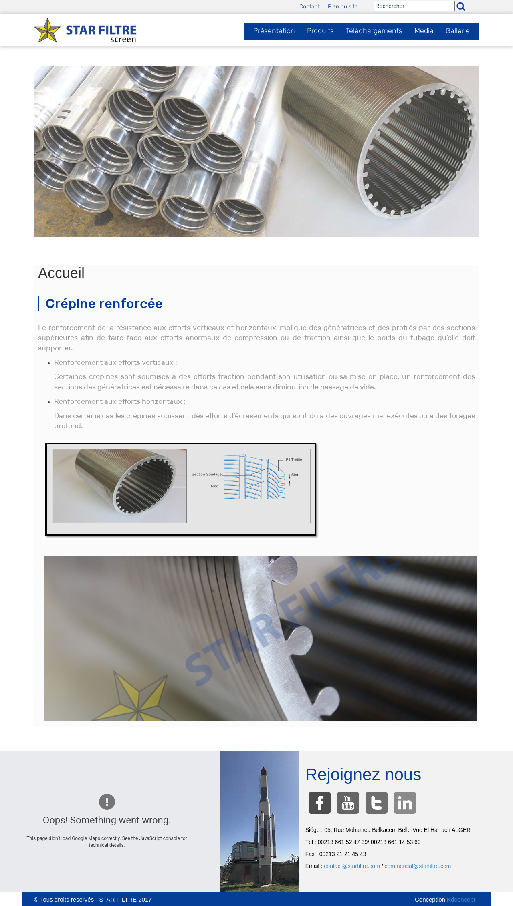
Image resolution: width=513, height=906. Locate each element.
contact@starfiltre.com (352, 866)
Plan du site (343, 6)
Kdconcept (461, 899)
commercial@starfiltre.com (418, 866)
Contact (309, 6)
